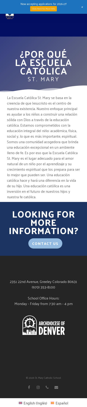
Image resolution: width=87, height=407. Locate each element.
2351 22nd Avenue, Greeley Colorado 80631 (43, 281)
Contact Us (45, 243)
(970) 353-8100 (43, 287)
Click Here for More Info (43, 9)
